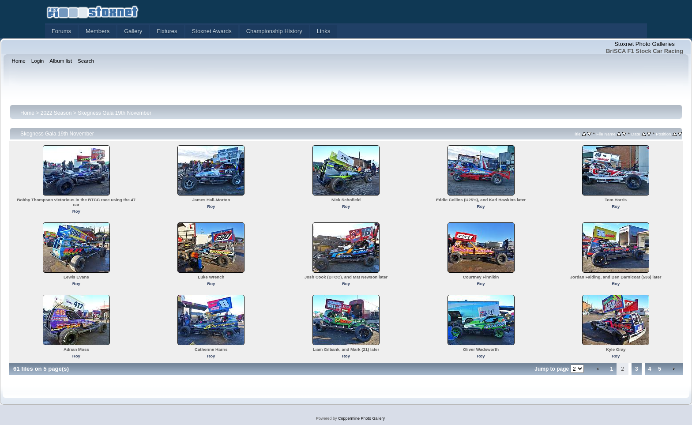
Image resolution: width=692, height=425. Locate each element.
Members (97, 31)
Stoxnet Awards (212, 31)
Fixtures (167, 31)
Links (323, 31)
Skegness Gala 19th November (114, 113)
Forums (61, 31)
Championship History (274, 31)
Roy (76, 211)
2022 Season (56, 113)
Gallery (133, 31)
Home (27, 113)
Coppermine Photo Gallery (361, 418)
